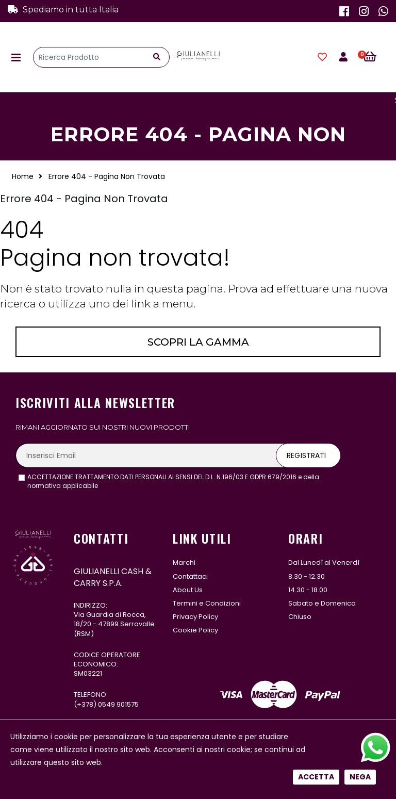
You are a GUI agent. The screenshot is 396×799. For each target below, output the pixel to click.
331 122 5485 (114, 735)
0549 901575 (118, 704)
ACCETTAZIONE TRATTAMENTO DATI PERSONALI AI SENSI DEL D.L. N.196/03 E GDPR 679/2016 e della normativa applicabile (173, 481)
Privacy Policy (195, 617)
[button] (375, 57)
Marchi (184, 562)
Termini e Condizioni (207, 603)
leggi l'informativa (128, 485)
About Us (188, 590)
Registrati (306, 455)
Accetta (316, 349)
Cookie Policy (195, 630)
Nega (360, 349)
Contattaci (190, 576)
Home (23, 176)
